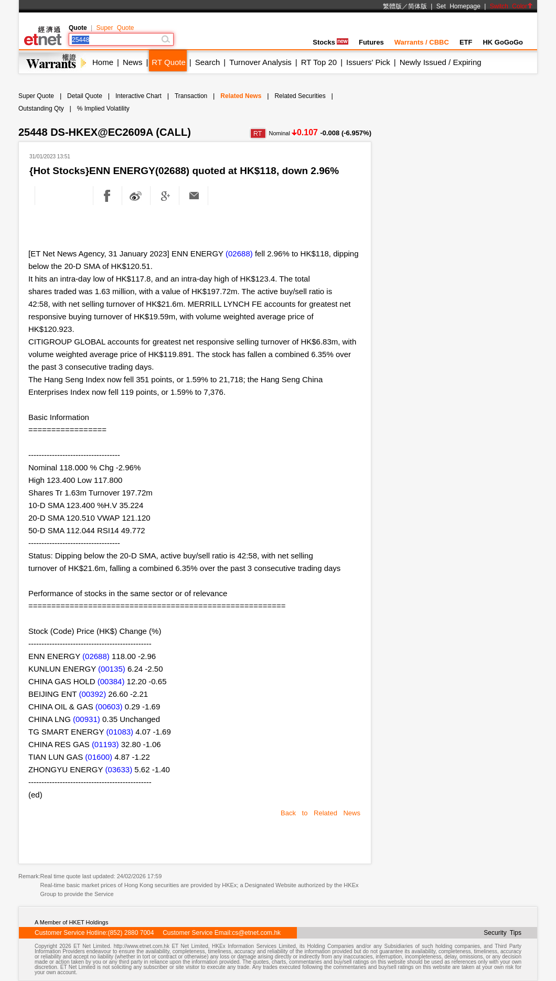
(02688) (239, 253)
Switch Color (511, 6)
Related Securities (299, 96)
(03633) (118, 769)
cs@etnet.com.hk (256, 932)
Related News (240, 96)
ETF (466, 42)
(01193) (105, 744)
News (133, 62)
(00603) (109, 706)
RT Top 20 (319, 62)
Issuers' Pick (368, 62)
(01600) (98, 756)
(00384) (111, 681)
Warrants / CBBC (421, 42)
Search (207, 62)
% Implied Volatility (103, 108)
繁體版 (392, 6)
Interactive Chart (138, 96)
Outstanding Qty (41, 108)
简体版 (417, 6)
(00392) (92, 693)
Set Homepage (458, 6)
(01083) (119, 731)
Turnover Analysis (260, 62)
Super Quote (115, 27)
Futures (371, 42)
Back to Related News (320, 813)
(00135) (111, 668)
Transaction (191, 96)
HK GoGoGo (503, 42)
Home (102, 62)
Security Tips (502, 932)
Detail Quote (84, 96)
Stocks (330, 42)
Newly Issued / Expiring (441, 62)
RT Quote (168, 62)
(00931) (86, 719)
